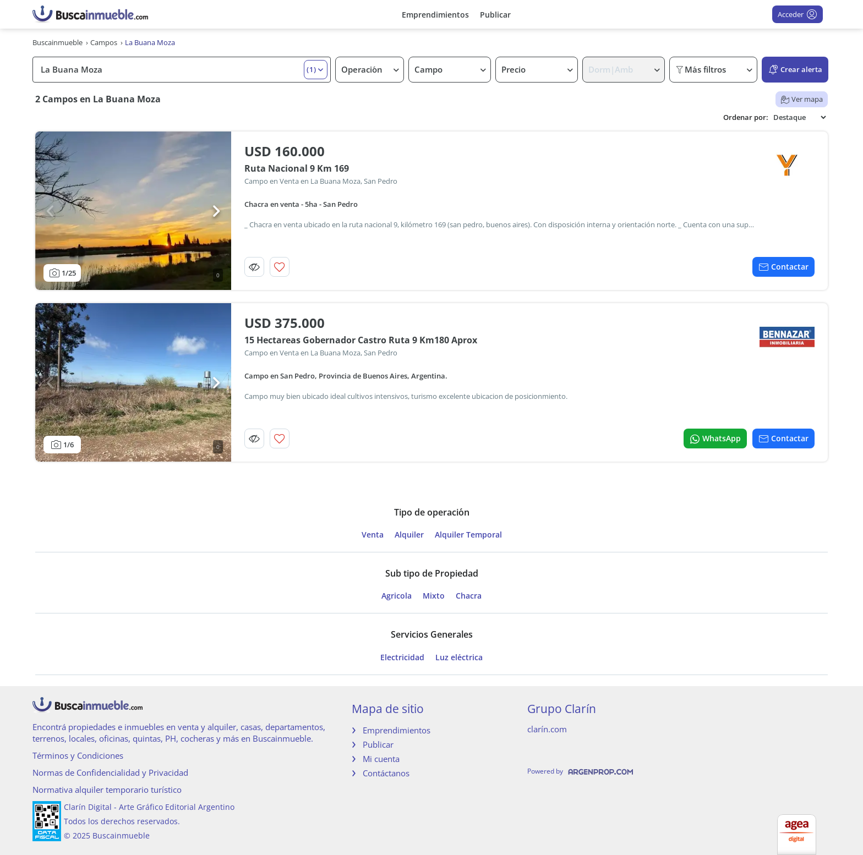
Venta (373, 535)
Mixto (434, 596)
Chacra (469, 596)
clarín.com (547, 729)
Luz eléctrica (459, 657)
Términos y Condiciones (77, 755)
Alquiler (409, 535)
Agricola (396, 596)
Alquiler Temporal (468, 535)
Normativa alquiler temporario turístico (107, 789)
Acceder (797, 14)
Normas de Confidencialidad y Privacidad (110, 772)
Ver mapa (801, 99)
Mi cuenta (381, 758)
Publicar (495, 14)
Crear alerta (795, 69)
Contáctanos (386, 773)
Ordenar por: (745, 117)
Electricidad (402, 657)
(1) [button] (311, 69)
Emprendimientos (435, 14)
